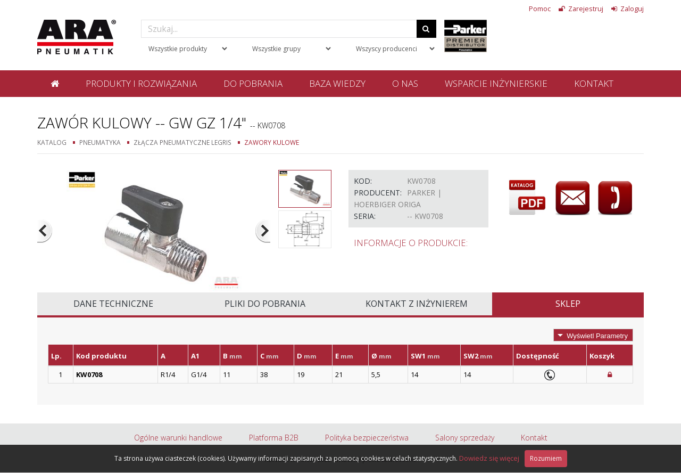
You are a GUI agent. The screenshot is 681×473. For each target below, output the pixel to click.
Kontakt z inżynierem (417, 303)
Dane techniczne (113, 303)
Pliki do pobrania (265, 303)
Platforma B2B (273, 438)
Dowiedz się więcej (489, 458)
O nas (405, 83)
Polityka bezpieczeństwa (367, 438)
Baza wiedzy (337, 83)
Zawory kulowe (271, 142)
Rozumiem (546, 458)
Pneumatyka (100, 142)
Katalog (52, 142)
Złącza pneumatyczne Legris (182, 142)
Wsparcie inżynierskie (496, 83)
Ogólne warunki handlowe (178, 438)
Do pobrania (253, 83)
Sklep (567, 303)
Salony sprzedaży (464, 438)
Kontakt (593, 83)
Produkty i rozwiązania (141, 83)
